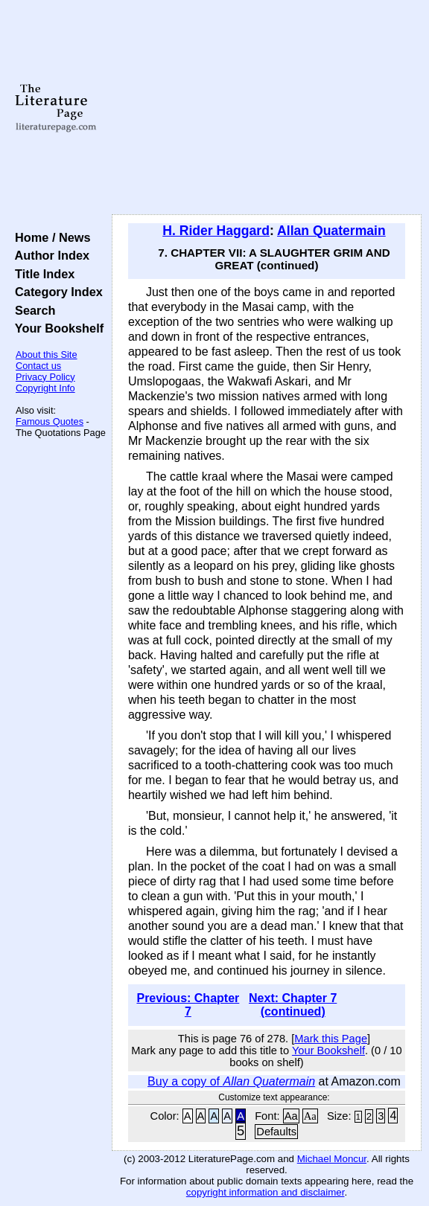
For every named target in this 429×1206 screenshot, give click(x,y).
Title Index (41, 273)
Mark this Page (330, 1039)
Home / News (49, 237)
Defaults (276, 1132)
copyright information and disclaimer (265, 1192)
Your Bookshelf (56, 328)
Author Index (48, 255)
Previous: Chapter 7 (187, 1005)
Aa (291, 1116)
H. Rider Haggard (216, 230)
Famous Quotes (49, 421)
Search (31, 310)
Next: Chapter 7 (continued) (293, 1005)
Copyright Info (45, 388)
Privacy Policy (45, 376)
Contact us (38, 365)
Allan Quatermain (331, 230)
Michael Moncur (331, 1158)
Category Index (55, 291)
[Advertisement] (266, 108)
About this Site (46, 354)
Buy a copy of (231, 1081)
